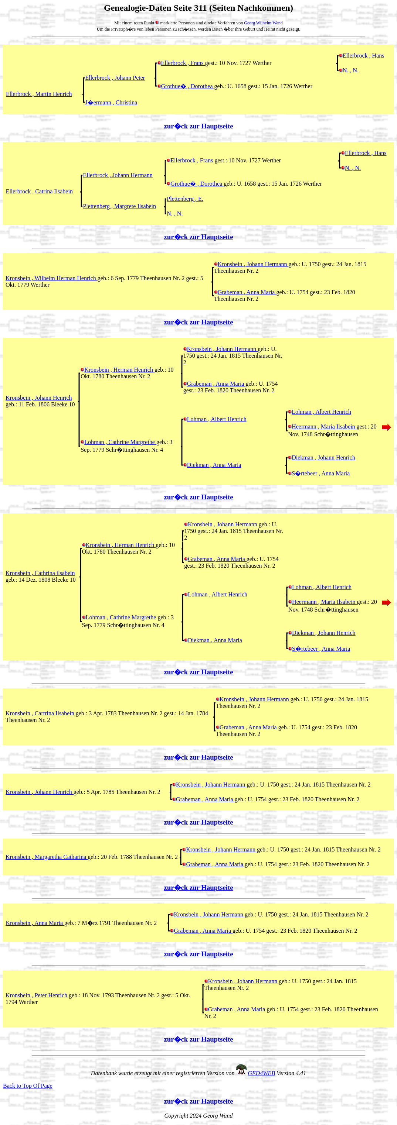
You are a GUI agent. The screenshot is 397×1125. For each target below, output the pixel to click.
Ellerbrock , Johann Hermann (117, 175)
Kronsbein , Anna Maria (35, 923)
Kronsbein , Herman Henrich (118, 370)
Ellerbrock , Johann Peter (115, 78)
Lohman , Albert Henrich (319, 412)
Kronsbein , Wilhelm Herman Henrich (52, 278)
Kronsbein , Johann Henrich (39, 398)
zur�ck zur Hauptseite (198, 126)
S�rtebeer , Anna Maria (319, 473)
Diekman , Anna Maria (212, 465)
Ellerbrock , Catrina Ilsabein (39, 191)
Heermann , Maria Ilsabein (322, 426)
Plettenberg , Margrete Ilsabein (119, 206)
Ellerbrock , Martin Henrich (39, 94)
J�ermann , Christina (111, 102)
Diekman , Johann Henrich (321, 457)
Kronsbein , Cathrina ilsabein (40, 573)
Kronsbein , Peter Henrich (37, 995)
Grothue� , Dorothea (185, 86)
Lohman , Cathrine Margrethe (118, 442)
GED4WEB (261, 1073)
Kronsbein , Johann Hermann (251, 264)
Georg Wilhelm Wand (263, 22)
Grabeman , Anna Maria (245, 292)
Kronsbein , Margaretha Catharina (47, 857)
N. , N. (349, 70)
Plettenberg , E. (185, 199)
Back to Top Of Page (27, 1086)
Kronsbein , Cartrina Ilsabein (41, 713)
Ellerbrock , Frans (181, 63)
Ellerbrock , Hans (361, 55)
